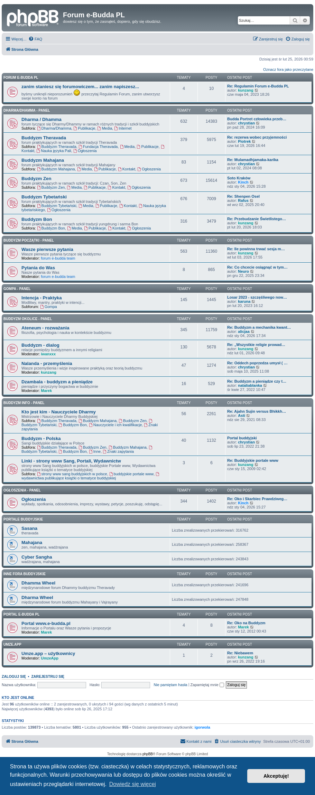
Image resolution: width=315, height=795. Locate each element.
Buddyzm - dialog (40, 345)
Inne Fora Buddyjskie (24, 574)
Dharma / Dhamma (41, 119)
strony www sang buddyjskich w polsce (72, 474)
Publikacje (84, 128)
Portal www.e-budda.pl (46, 623)
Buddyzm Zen (36, 178)
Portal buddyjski (242, 438)
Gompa (48, 307)
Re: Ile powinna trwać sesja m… (256, 249)
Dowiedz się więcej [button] (132, 784)
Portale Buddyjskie (23, 519)
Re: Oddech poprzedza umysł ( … (257, 363)
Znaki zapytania (118, 451)
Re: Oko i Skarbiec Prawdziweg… (257, 499)
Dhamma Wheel (38, 583)
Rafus (243, 200)
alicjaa (244, 331)
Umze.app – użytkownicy (48, 653)
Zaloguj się (14, 676)
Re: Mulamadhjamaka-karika (252, 160)
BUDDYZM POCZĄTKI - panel (28, 240)
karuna (244, 301)
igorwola (202, 727)
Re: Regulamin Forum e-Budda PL (258, 86)
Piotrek (244, 141)
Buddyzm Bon (36, 219)
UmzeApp (49, 658)
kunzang (245, 90)
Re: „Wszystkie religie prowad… (256, 345)
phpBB (147, 754)
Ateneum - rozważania (45, 327)
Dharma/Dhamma (54, 128)
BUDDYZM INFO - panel (24, 403)
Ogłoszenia (85, 151)
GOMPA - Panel (17, 289)
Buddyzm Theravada (43, 137)
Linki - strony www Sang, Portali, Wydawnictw (71, 461)
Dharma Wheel (37, 597)
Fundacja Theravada (98, 146)
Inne (95, 451)
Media (105, 128)
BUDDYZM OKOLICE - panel (27, 319)
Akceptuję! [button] (276, 776)
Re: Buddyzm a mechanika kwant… (259, 327)
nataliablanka (250, 385)
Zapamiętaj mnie (207, 685)
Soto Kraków (238, 178)
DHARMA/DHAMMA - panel (26, 110)
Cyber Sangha (36, 557)
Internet (122, 128)
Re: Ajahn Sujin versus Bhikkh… (256, 411)
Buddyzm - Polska (41, 438)
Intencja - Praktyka (41, 297)
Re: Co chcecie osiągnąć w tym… (257, 267)
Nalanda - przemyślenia (46, 363)
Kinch (243, 182)
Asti (241, 415)
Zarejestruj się (47, 676)
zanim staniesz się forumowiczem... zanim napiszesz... (80, 86)
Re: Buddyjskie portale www (252, 460)
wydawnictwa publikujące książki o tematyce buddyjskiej (90, 476)
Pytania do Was (38, 267)
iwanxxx (48, 354)
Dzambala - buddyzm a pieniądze (57, 381)
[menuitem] (35, 39)
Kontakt (126, 169)
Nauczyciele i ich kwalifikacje (115, 425)
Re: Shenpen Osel (243, 196)
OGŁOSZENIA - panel (22, 490)
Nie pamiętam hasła (170, 685)
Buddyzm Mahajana (42, 160)
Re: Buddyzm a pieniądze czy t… (256, 381)
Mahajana (31, 542)
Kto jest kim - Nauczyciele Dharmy (58, 411)
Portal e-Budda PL (21, 614)
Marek (46, 391)
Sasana (29, 528)
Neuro (243, 271)
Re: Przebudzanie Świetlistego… (256, 219)
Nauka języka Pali (53, 151)
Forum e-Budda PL (20, 78)
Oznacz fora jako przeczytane (288, 69)
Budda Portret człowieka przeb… (256, 119)
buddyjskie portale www (131, 474)
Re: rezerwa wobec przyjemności (257, 137)
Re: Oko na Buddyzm (246, 623)
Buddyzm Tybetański (44, 196)
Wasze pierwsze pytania (47, 249)
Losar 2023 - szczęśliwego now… (257, 297)
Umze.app (12, 644)
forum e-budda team (58, 258)
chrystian (246, 123)
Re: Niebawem (240, 653)
